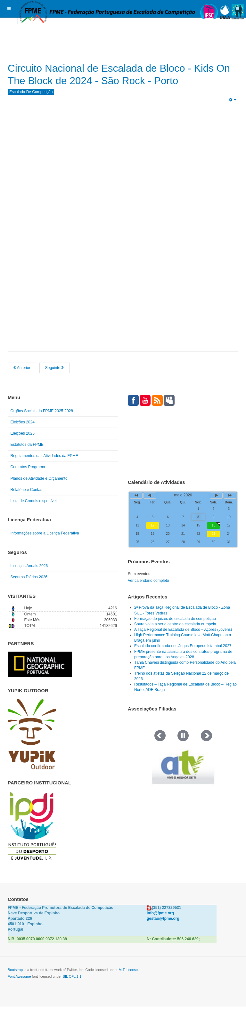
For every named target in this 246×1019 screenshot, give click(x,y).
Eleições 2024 (23, 434)
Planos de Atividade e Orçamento (39, 491)
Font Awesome (19, 989)
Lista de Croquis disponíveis (35, 513)
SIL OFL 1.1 (72, 989)
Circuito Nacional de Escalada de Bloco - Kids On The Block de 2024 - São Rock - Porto (112, 80)
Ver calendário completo (148, 593)
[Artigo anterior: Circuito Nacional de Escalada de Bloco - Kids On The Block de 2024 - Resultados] (22, 380)
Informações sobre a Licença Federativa (45, 546)
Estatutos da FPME (27, 457)
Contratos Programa (28, 479)
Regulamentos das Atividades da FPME (44, 468)
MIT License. (129, 982)
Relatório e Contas (26, 502)
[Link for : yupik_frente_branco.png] (32, 747)
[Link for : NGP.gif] (40, 677)
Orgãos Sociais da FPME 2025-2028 (42, 423)
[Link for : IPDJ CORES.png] (32, 839)
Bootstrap (15, 982)
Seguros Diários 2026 (29, 590)
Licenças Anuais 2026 (29, 578)
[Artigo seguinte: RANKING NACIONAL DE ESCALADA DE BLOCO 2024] (54, 380)
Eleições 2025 (23, 446)
